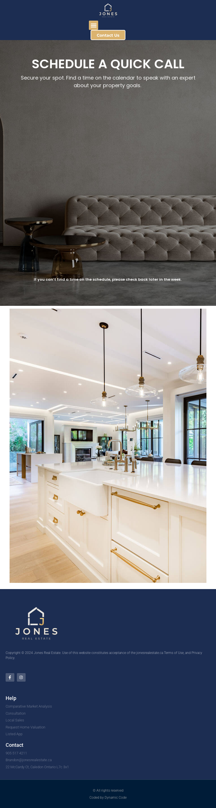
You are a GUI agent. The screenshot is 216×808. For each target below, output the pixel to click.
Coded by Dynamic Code (108, 798)
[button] (93, 25)
